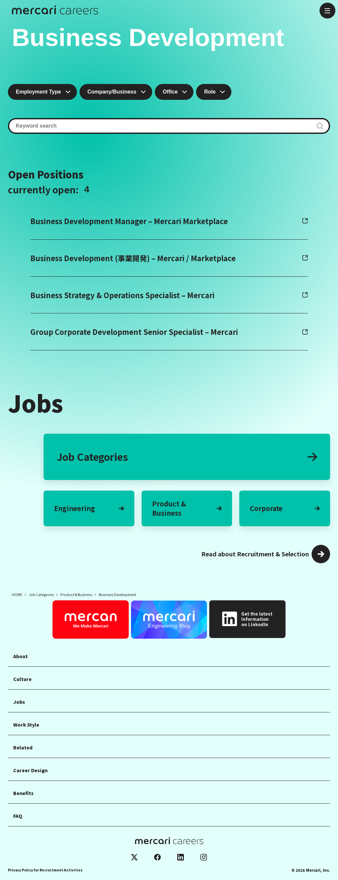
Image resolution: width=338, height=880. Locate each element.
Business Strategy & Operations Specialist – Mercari (122, 295)
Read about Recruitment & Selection (255, 553)
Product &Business (187, 508)
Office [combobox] (170, 92)
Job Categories (187, 456)
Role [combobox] (210, 92)
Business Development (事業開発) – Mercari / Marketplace (133, 258)
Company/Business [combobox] (111, 92)
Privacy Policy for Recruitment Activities (45, 869)
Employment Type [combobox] (38, 92)
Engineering (89, 508)
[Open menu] (327, 11)
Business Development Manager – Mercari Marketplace (129, 221)
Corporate (285, 508)
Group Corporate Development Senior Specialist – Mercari (134, 331)
